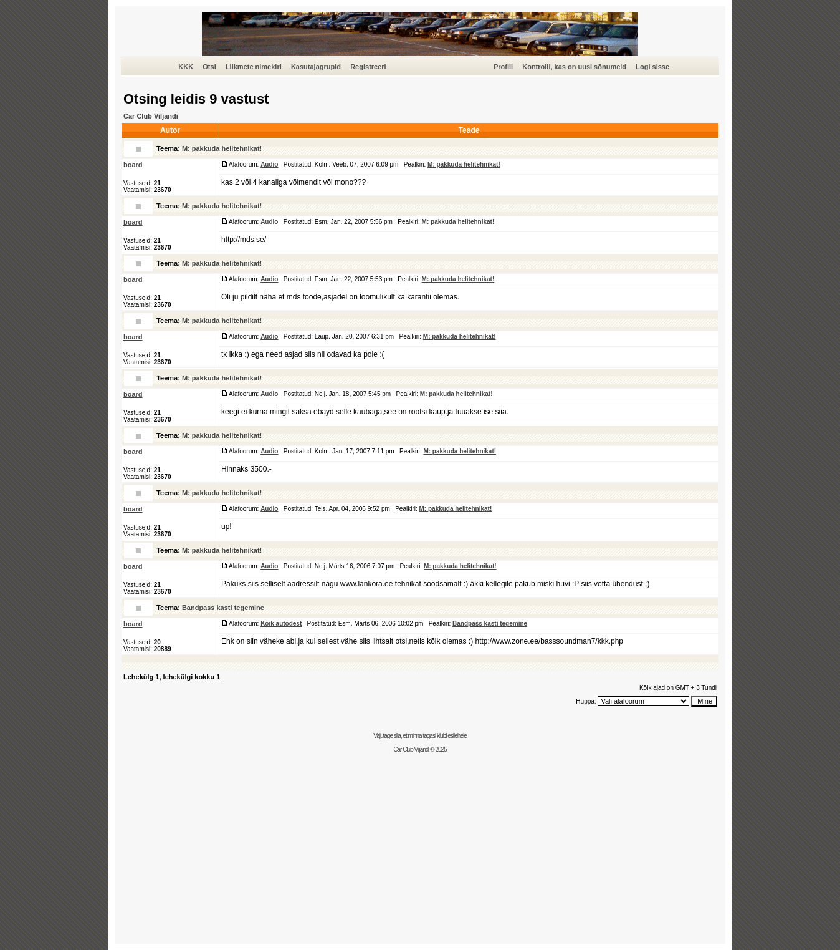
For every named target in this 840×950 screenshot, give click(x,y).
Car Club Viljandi (150, 116)
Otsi (209, 66)
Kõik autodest (281, 623)
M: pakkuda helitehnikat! (222, 148)
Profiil (503, 66)
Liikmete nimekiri (254, 66)
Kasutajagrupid (316, 66)
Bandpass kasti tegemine (223, 607)
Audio (269, 164)
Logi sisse (652, 66)
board (133, 164)
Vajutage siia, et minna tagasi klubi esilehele (420, 735)
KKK (185, 66)
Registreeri (368, 66)
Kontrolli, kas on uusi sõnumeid (574, 66)
